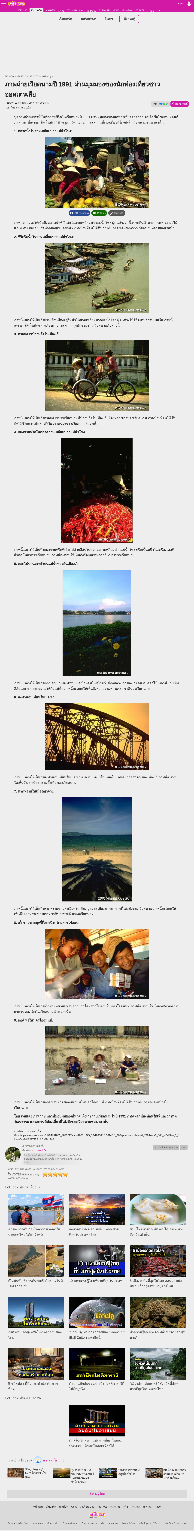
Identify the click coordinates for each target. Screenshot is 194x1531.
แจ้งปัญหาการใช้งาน (149, 1524)
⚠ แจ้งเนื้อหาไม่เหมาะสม (166, 1148)
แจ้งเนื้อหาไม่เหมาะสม (175, 1524)
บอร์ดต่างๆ (88, 20)
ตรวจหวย (104, 10)
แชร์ (160, 104)
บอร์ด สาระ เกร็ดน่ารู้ (40, 77)
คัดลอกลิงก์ (179, 104)
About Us (113, 1524)
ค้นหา (108, 20)
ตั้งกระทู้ (129, 20)
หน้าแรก (22, 10)
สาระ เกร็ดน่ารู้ (48, 1461)
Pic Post (91, 10)
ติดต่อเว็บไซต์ (129, 1524)
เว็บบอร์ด (36, 10)
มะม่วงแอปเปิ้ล (23, 108)
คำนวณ (127, 10)
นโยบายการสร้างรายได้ (93, 1524)
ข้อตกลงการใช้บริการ (18, 1524)
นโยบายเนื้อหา (69, 1524)
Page (151, 10)
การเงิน (139, 10)
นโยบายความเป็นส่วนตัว (45, 1524)
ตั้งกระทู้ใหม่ (97, 1494)
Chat (61, 10)
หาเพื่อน (50, 10)
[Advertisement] (97, 50)
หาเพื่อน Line (75, 10)
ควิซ (116, 10)
